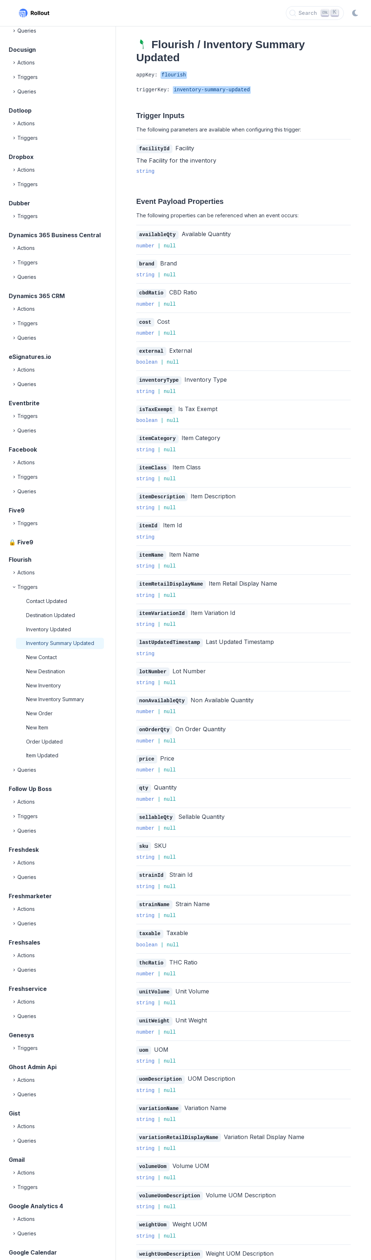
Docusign (22, 49)
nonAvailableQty (162, 694)
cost (145, 321)
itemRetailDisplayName (171, 579)
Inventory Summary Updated (60, 643)
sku (143, 838)
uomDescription (160, 1068)
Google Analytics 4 (36, 1206)
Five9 (17, 510)
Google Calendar (33, 1252)
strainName (154, 896)
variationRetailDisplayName (178, 1126)
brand (146, 263)
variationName (159, 1097)
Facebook (23, 449)
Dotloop (20, 110)
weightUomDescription (169, 1241)
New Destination (45, 671)
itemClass (153, 464)
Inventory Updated (48, 629)
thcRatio (151, 953)
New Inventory (43, 685)
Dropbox (21, 156)
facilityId (154, 149)
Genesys (21, 1035)
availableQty (157, 234)
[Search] (314, 13)
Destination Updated (50, 615)
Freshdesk (24, 849)
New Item (37, 727)
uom (143, 1040)
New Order (39, 713)
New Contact (41, 657)
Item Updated (42, 755)
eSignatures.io (30, 356)
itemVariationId (162, 608)
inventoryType (159, 378)
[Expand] (14, 30)
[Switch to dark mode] (355, 13)
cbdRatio (151, 292)
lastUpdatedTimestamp (169, 637)
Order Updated (44, 741)
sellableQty (155, 810)
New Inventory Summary (55, 699)
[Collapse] (14, 587)
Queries (24, 30)
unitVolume (154, 982)
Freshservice (28, 988)
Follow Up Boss (30, 788)
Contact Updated (46, 601)
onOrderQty (154, 723)
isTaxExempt (155, 407)
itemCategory (157, 435)
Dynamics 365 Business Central (55, 235)
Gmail (17, 1159)
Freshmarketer (30, 896)
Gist (14, 1113)
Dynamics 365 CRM (37, 296)
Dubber (19, 203)
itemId (148, 522)
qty (143, 781)
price (146, 752)
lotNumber (153, 666)
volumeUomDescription (169, 1183)
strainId (151, 867)
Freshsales (24, 942)
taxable (150, 924)
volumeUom (153, 1154)
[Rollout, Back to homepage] (34, 13)
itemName (151, 551)
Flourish (20, 559)
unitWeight (154, 1011)
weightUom (153, 1212)
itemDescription (162, 493)
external (151, 349)
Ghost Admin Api (33, 1067)
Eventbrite (24, 403)
